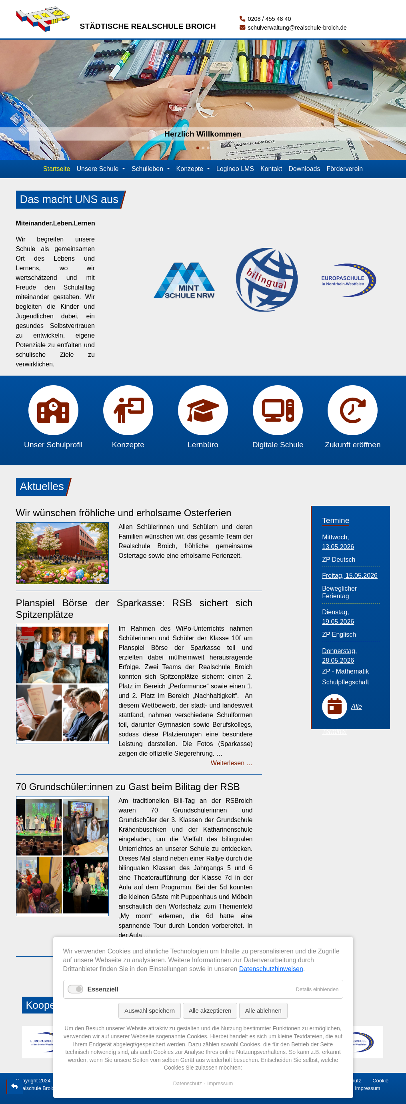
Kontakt (271, 168)
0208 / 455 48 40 (265, 19)
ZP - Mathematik (345, 671)
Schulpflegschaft (345, 682)
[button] (30, 100)
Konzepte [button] (190, 168)
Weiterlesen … (232, 763)
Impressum (367, 1088)
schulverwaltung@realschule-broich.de (293, 27)
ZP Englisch (339, 634)
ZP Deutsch (338, 559)
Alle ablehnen (263, 1010)
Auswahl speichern (149, 1010)
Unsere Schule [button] (98, 168)
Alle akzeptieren (210, 1010)
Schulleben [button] (148, 168)
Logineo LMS (235, 168)
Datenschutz (187, 1083)
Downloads (304, 168)
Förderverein (344, 168)
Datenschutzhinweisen (271, 968)
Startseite (56, 168)
